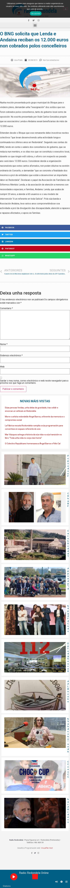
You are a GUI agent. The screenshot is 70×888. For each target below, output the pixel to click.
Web (2, 367)
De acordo (35, 13)
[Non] (65, 8)
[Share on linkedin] (35, 241)
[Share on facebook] (35, 227)
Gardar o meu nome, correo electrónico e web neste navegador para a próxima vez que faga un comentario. (34, 382)
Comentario (6, 308)
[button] (35, 25)
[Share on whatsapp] (35, 255)
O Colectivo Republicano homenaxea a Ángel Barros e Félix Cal (32, 443)
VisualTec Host (47, 848)
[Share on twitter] (35, 234)
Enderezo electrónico (11, 355)
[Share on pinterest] (35, 248)
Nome (3, 344)
